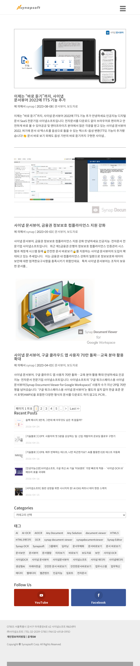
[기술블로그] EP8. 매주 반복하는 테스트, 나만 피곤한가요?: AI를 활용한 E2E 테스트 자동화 (73, 452)
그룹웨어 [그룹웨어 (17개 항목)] (53, 546)
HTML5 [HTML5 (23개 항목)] (114, 533)
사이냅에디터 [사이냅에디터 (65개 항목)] (116, 559)
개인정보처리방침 (16, 636)
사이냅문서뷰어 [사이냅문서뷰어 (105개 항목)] (61, 559)
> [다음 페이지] (66, 408)
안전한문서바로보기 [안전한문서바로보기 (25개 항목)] (81, 566)
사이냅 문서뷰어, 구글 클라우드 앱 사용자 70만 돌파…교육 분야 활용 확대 (69, 357)
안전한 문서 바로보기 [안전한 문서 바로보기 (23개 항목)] (55, 566)
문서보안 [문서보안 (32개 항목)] (20, 553)
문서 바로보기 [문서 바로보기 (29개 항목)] (113, 546)
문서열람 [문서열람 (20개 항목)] (46, 553)
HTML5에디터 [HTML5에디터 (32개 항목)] (23, 539)
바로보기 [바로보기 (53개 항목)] (73, 553)
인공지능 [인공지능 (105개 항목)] (57, 573)
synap (30, 106)
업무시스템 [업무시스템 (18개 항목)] (101, 566)
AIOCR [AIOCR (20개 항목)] (38, 533)
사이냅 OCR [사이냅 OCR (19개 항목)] (110, 553)
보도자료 (72, 106)
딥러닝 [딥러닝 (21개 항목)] (65, 546)
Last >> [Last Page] (74, 408)
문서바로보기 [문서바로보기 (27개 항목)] (95, 546)
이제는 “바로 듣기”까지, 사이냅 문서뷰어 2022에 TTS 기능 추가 (40, 98)
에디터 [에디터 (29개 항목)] (19, 573)
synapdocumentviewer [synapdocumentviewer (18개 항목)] (89, 539)
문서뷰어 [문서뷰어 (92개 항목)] (33, 553)
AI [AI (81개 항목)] (17, 533)
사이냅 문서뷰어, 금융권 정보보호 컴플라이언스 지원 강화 (60, 225)
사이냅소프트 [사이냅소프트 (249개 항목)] (80, 559)
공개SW (31, 636)
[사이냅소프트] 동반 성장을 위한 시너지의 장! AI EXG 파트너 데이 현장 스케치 (66, 488)
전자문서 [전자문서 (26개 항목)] (81, 573)
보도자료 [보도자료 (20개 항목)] (86, 553)
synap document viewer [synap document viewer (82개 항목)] (58, 539)
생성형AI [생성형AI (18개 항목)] (20, 566)
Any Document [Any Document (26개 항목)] (54, 533)
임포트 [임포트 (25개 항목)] (69, 573)
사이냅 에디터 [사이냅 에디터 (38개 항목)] (98, 559)
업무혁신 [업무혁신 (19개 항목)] (115, 566)
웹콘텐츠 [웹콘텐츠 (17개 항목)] (44, 573)
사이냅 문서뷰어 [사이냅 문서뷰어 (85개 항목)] (40, 559)
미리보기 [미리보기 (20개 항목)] (60, 553)
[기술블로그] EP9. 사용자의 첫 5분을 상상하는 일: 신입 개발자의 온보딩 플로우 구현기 (70, 436)
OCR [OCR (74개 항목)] (37, 539)
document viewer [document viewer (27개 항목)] (96, 533)
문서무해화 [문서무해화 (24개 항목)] (78, 546)
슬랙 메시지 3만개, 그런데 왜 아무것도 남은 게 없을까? (54, 420)
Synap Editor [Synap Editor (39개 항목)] (114, 539)
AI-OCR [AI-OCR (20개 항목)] (26, 533)
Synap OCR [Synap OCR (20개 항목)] (22, 546)
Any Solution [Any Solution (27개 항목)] (74, 533)
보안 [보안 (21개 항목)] (97, 553)
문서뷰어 (60, 106)
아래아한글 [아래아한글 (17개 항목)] (35, 566)
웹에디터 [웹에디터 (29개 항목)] (31, 573)
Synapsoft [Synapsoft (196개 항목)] (38, 546)
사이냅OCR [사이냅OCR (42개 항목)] (22, 559)
